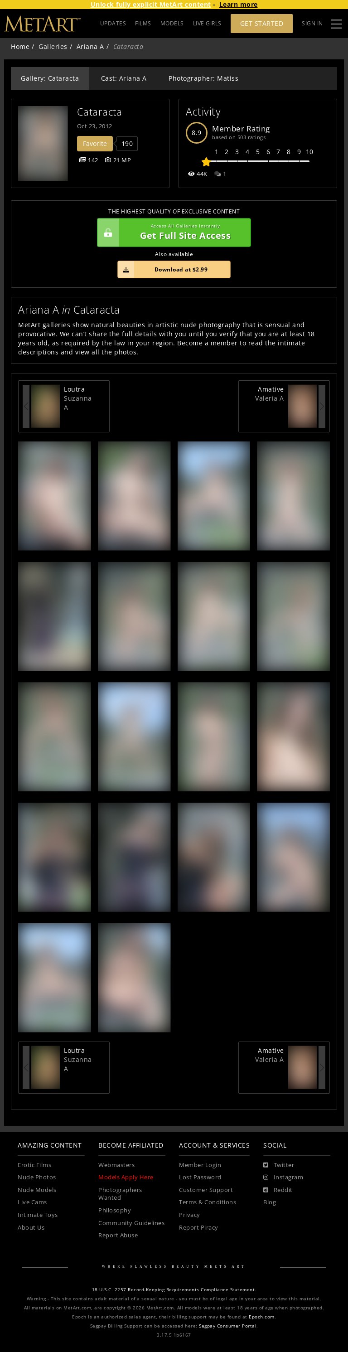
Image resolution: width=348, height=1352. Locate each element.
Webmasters (116, 1165)
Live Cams (32, 1202)
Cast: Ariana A (124, 78)
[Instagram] (283, 1177)
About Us (31, 1227)
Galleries (53, 46)
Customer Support (206, 1190)
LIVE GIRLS (207, 23)
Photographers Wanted (120, 1194)
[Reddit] (278, 1190)
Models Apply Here (126, 1177)
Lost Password (200, 1177)
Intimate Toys (38, 1215)
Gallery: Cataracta (50, 78)
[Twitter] (278, 1165)
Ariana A (90, 46)
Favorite (95, 143)
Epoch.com (262, 1317)
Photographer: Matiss (203, 78)
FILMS (143, 23)
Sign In (312, 23)
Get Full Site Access (171, 232)
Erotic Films (34, 1165)
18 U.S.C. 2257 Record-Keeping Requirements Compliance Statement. (174, 1290)
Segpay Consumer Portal (227, 1326)
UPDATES (113, 23)
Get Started (262, 23)
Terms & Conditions (207, 1202)
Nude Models (37, 1190)
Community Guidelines (131, 1223)
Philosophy (114, 1210)
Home (20, 46)
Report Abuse (118, 1235)
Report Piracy (198, 1227)
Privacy (189, 1215)
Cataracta (99, 112)
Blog (269, 1202)
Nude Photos (37, 1177)
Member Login (200, 1165)
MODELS (172, 23)
